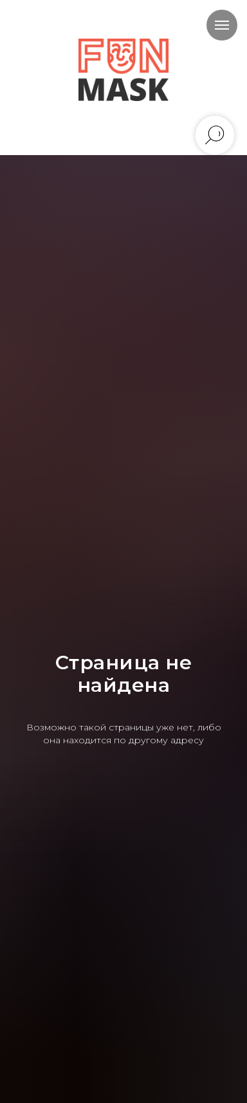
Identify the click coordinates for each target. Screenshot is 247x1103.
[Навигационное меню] (222, 25)
